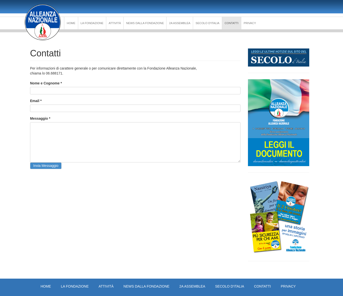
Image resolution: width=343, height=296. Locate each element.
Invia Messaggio (45, 166)
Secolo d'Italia (207, 23)
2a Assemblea (179, 23)
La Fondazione (92, 23)
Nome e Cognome (46, 83)
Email (36, 101)
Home (71, 23)
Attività (115, 23)
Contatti (232, 23)
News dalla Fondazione (145, 23)
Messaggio (40, 118)
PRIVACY (250, 23)
